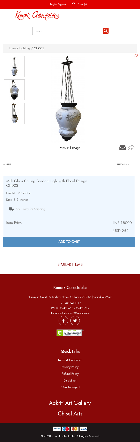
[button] (136, 55)
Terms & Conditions (70, 360)
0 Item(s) (79, 4)
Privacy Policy (70, 367)
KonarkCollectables (63, 436)
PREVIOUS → (123, 164)
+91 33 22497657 (62, 308)
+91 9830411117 (70, 303)
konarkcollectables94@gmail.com (70, 313)
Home (11, 48)
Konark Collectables (70, 287)
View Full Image (70, 148)
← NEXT (7, 164)
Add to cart (69, 242)
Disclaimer (70, 380)
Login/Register (58, 4)
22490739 (82, 308)
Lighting (24, 48)
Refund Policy (70, 374)
